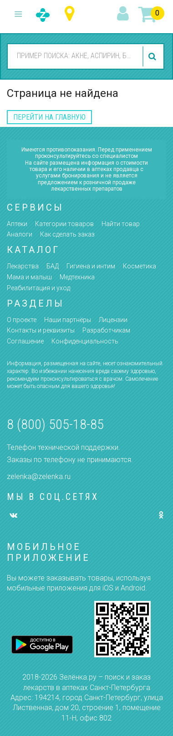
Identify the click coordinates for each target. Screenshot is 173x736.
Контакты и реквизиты (41, 330)
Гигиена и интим (90, 266)
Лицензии (113, 319)
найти (153, 56)
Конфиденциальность (84, 341)
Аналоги (19, 234)
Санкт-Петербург (72, 13)
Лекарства (23, 266)
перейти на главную (49, 117)
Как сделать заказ (67, 234)
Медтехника (77, 277)
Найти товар (121, 223)
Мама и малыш (29, 277)
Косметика (139, 266)
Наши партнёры (67, 319)
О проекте (21, 319)
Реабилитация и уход (38, 288)
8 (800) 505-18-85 (55, 424)
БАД (52, 266)
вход (124, 14)
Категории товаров (64, 223)
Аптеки (17, 223)
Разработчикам (106, 330)
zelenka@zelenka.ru (39, 476)
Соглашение (25, 341)
